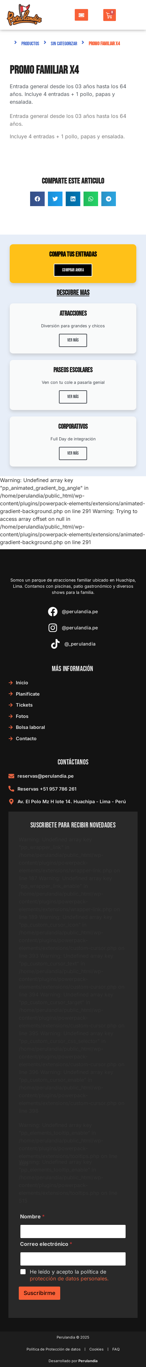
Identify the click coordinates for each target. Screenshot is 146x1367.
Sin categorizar (64, 44)
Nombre (32, 1217)
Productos (30, 44)
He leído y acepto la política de (69, 1275)
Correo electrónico (46, 1244)
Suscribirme (39, 1293)
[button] (37, 199)
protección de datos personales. (69, 1278)
